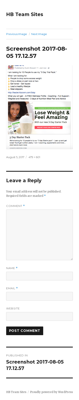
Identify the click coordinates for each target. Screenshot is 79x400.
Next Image (39, 34)
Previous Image (16, 34)
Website (13, 308)
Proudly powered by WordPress (51, 392)
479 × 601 (34, 157)
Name (12, 268)
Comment (15, 206)
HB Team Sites (24, 14)
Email (12, 288)
